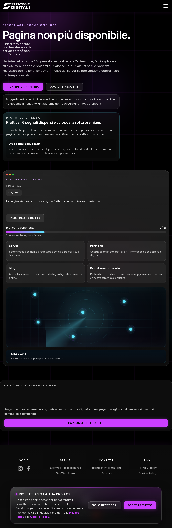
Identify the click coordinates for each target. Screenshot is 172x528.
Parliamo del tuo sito (86, 423)
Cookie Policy (39, 517)
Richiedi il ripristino (23, 86)
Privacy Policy (148, 468)
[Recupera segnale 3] (83, 312)
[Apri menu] (165, 6)
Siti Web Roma (65, 473)
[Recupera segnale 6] (73, 336)
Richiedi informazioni (106, 468)
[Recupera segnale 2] (124, 301)
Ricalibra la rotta (25, 218)
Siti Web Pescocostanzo (65, 468)
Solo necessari (104, 505)
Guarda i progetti (64, 86)
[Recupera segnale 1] (35, 294)
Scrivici (106, 473)
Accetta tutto (140, 505)
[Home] (16, 6)
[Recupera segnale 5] (131, 329)
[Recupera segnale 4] (38, 322)
